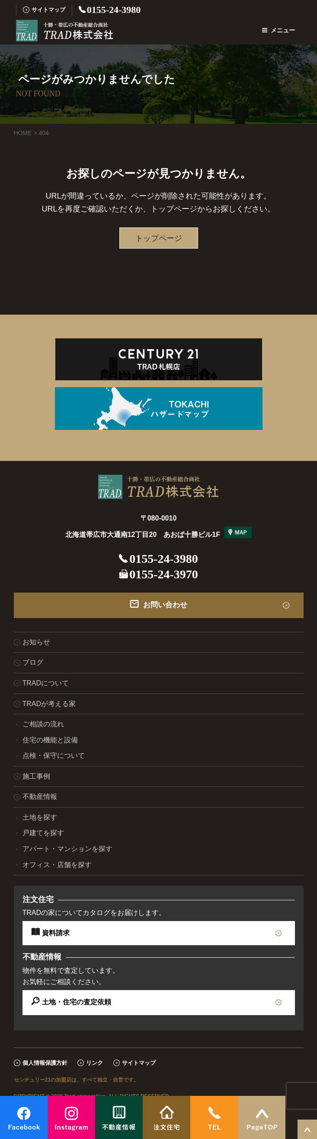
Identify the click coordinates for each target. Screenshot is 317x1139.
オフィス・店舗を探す (57, 864)
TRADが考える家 (49, 703)
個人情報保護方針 (44, 1063)
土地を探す (39, 817)
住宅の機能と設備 (50, 740)
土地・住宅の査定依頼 (76, 1002)
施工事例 (36, 776)
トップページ (158, 238)
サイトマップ (48, 9)
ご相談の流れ (43, 724)
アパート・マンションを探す (67, 848)
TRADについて (45, 683)
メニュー (278, 30)
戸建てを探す (43, 832)
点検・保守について (53, 755)
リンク (94, 1063)
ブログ (32, 662)
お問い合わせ (165, 605)
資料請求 (56, 933)
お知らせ (36, 642)
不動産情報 (39, 796)
